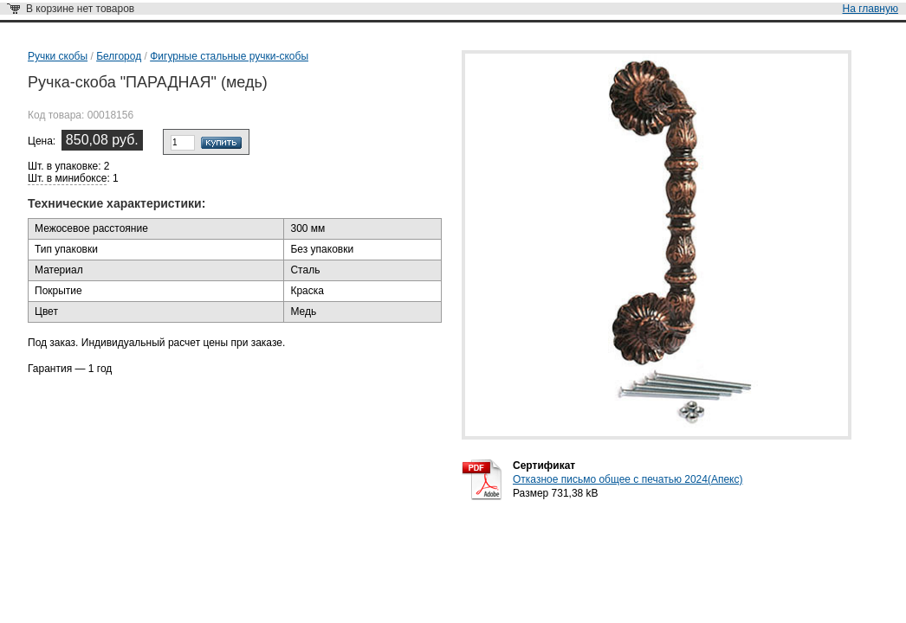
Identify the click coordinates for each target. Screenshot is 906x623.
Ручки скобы (57, 56)
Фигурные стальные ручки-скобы (229, 56)
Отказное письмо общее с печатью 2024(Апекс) (627, 479)
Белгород (118, 56)
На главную (870, 9)
